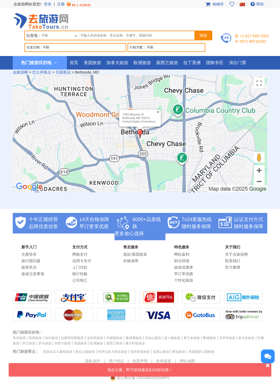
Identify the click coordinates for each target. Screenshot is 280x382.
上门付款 (79, 267)
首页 (74, 62)
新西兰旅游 (167, 62)
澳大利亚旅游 (135, 343)
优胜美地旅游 (140, 352)
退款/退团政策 (135, 254)
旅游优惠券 (183, 267)
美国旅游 (92, 62)
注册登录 (29, 254)
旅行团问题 (30, 261)
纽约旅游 (51, 338)
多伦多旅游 (246, 338)
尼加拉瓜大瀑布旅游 (57, 352)
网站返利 (181, 254)
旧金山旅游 (153, 338)
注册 (74, 4)
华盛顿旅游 (114, 338)
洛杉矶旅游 (95, 338)
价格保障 (130, 261)
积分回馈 (181, 261)
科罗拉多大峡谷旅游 (112, 352)
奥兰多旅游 (192, 338)
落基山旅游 (161, 352)
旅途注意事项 (32, 274)
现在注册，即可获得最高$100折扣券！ (189, 367)
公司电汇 (79, 280)
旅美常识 (29, 267)
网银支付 (79, 254)
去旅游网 (20, 72)
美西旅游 (35, 338)
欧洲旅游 (142, 62)
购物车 (214, 4)
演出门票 (237, 62)
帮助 (256, 4)
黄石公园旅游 (85, 352)
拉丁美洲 (192, 62)
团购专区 (214, 62)
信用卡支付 (81, 261)
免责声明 (140, 361)
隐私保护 (92, 361)
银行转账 (79, 274)
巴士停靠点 (41, 72)
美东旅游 (19, 338)
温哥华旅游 (227, 338)
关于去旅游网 (236, 254)
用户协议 (116, 361)
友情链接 (163, 361)
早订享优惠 (183, 274)
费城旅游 (209, 338)
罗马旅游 (44, 343)
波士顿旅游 (172, 338)
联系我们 (232, 261)
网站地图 (187, 361)
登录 (47, 4)
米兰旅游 (28, 343)
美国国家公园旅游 (201, 352)
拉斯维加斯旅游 (72, 338)
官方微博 (232, 267)
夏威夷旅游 (134, 338)
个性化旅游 (183, 280)
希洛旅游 (178, 352)
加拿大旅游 (117, 62)
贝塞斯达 (63, 72)
